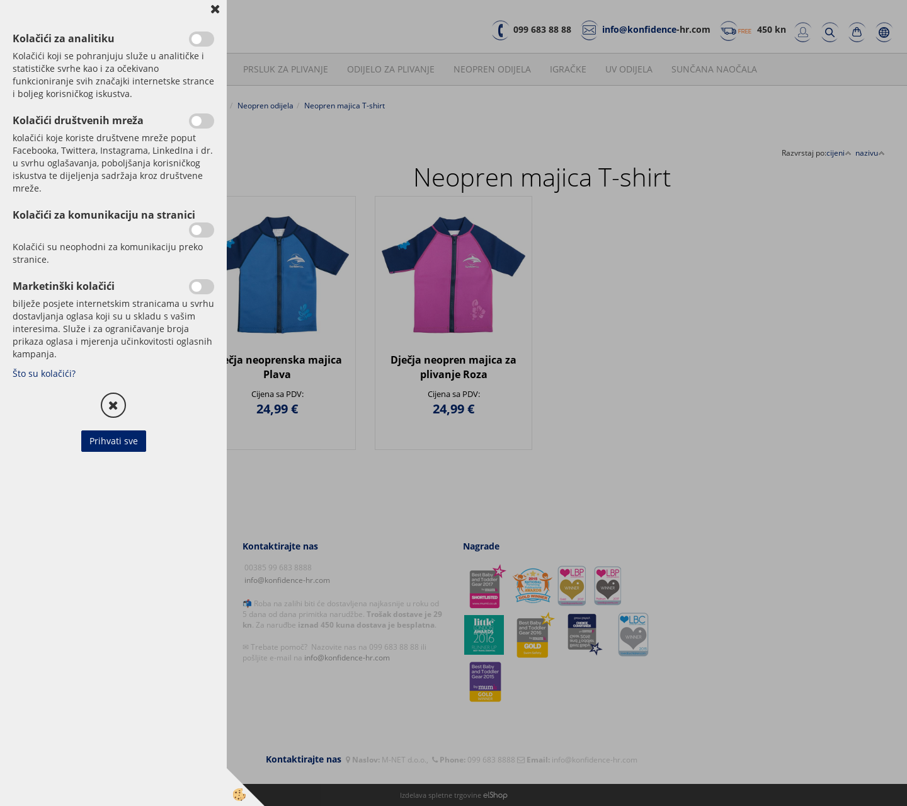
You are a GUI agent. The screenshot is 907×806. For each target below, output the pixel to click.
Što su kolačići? (44, 373)
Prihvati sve (113, 441)
